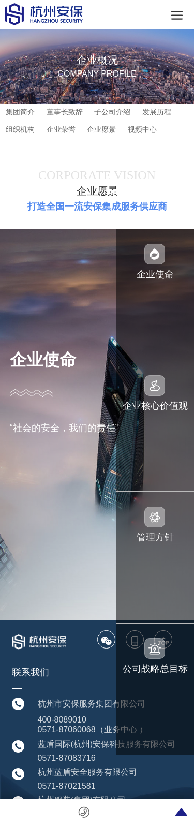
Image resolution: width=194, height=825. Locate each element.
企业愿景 (101, 129)
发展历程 (156, 112)
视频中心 (142, 129)
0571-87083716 (67, 758)
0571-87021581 (67, 786)
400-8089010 (62, 719)
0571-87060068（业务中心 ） (93, 729)
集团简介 (20, 112)
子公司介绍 (112, 112)
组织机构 (20, 129)
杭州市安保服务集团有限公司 (91, 703)
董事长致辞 (65, 112)
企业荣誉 (61, 129)
